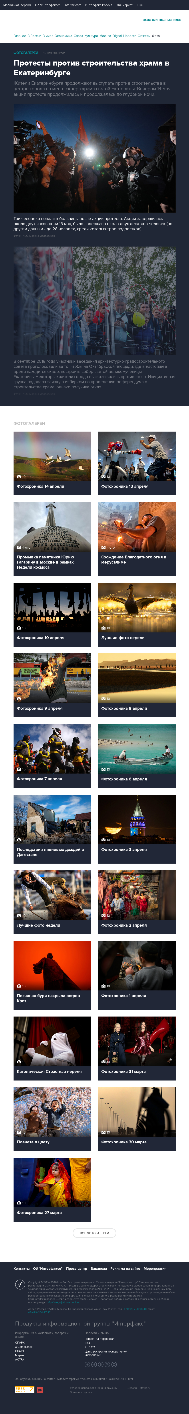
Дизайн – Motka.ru (138, 1388)
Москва (105, 36)
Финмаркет (125, 5)
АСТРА (19, 1359)
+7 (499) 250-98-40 (135, 1309)
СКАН (88, 1343)
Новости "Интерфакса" (99, 1339)
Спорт (78, 36)
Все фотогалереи (94, 1233)
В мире (48, 36)
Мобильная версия (17, 5)
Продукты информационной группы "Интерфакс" (80, 1323)
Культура (91, 36)
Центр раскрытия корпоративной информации (106, 1353)
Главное (20, 36)
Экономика (63, 36)
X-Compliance (23, 1347)
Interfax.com (72, 5)
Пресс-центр (76, 1268)
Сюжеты (144, 36)
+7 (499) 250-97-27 (39, 1312)
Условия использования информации (93, 1388)
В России (34, 36)
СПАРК (20, 1342)
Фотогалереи (26, 53)
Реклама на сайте (125, 1268)
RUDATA (90, 1347)
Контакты (22, 1268)
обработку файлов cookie (63, 1302)
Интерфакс (94, 19)
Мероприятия (155, 1268)
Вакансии (99, 1268)
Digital (117, 36)
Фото (156, 36)
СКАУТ (19, 1351)
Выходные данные (82, 1392)
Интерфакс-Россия (98, 5)
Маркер (20, 1355)
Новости (129, 36)
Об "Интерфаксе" (47, 5)
